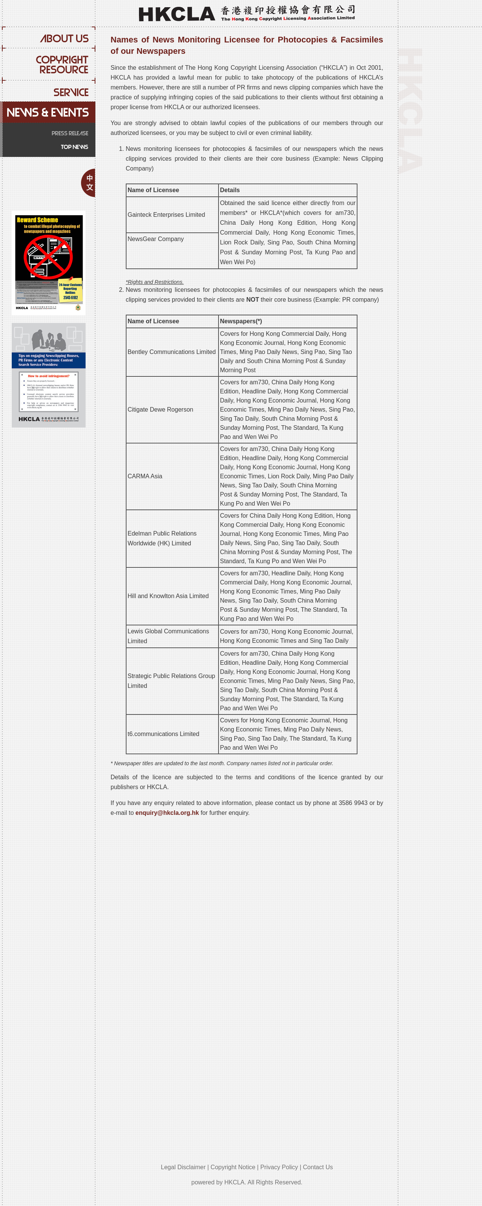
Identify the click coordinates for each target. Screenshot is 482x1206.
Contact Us (318, 1167)
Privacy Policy (279, 1167)
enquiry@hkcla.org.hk (167, 813)
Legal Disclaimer (183, 1167)
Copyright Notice (233, 1167)
